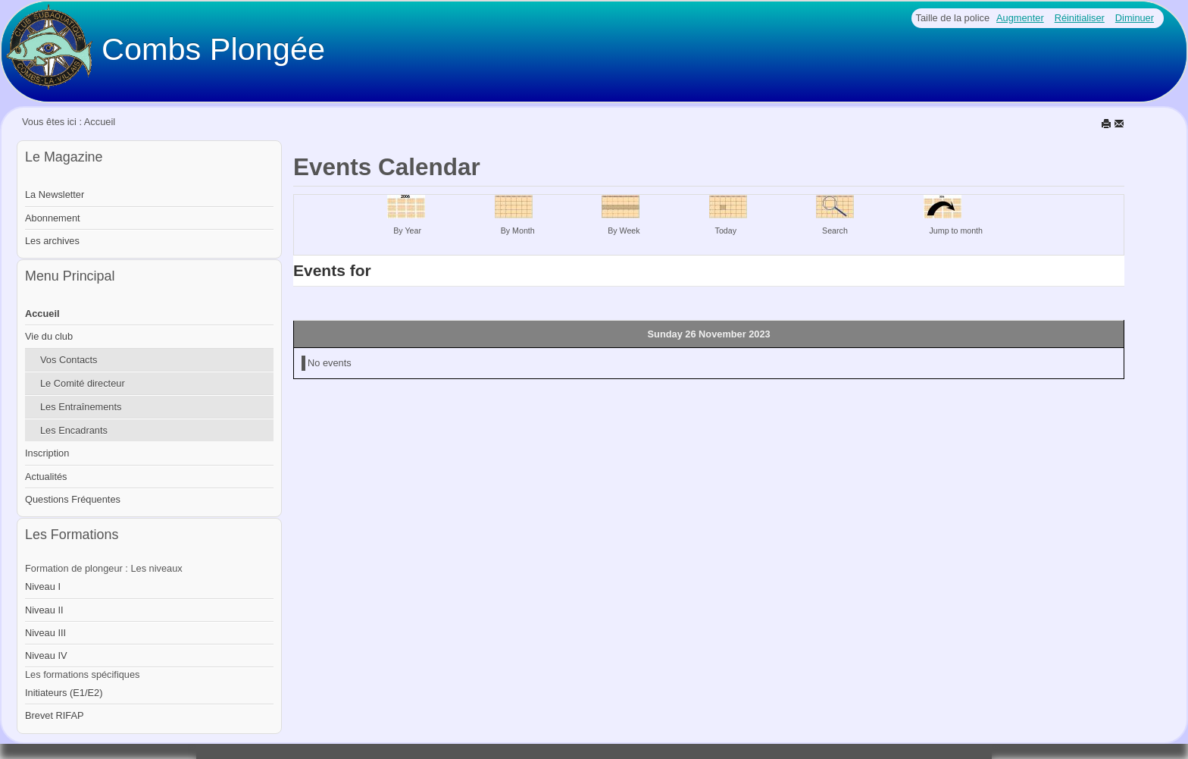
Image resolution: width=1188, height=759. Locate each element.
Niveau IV (46, 655)
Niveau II (44, 610)
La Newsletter (54, 194)
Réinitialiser (1080, 18)
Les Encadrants (74, 430)
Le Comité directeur (82, 383)
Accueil (42, 313)
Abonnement (52, 218)
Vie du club (49, 336)
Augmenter (1020, 18)
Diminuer (1134, 18)
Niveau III (45, 632)
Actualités (46, 476)
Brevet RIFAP (54, 715)
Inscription (47, 453)
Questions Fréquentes (72, 499)
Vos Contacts (68, 359)
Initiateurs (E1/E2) (63, 692)
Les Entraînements (80, 406)
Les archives (52, 240)
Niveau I (43, 586)
